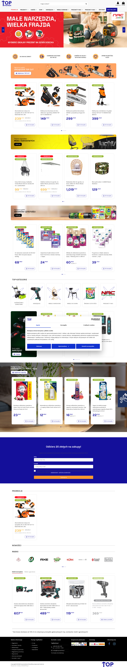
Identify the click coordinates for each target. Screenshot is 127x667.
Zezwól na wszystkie (88, 346)
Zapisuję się (63, 478)
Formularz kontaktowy (57, 654)
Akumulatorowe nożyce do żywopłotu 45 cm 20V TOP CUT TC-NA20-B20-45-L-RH (24, 112)
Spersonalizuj (63, 346)
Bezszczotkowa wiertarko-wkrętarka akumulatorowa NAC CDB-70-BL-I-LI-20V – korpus (102, 607)
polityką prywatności (64, 473)
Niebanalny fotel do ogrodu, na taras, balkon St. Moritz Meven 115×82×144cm (75, 184)
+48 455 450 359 (58, 648)
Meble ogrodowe (29, 573)
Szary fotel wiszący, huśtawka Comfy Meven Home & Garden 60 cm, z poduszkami (24, 184)
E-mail (36, 464)
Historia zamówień (17, 657)
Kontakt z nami (16, 660)
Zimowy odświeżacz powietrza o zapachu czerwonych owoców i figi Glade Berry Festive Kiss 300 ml (76, 408)
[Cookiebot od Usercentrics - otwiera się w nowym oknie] (92, 319)
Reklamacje (15, 649)
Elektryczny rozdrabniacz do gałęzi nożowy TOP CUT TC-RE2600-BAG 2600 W (102, 112)
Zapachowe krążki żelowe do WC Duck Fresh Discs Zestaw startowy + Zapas (50, 255)
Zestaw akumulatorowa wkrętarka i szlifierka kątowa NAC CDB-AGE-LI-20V (24, 607)
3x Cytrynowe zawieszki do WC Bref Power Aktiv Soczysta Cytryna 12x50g (25, 255)
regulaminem (54, 473)
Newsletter (35, 651)
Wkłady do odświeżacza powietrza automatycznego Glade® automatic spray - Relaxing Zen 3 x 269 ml (76, 255)
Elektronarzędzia (17, 573)
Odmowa (39, 346)
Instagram (35, 649)
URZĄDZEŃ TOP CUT (24, 69)
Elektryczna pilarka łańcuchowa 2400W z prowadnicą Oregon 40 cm (75, 112)
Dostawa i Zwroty (16, 647)
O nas (33, 645)
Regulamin (15, 645)
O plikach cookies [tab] (89, 325)
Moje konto (15, 655)
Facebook (34, 647)
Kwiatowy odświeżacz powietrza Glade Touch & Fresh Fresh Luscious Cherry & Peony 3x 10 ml (24, 408)
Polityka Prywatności (17, 651)
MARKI (15, 553)
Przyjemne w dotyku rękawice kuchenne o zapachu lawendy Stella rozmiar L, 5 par (102, 255)
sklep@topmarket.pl (58, 652)
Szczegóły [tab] (63, 325)
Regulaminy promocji (18, 653)
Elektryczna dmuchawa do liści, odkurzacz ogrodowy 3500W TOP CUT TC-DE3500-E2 (49, 112)
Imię (35, 458)
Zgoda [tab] (38, 325)
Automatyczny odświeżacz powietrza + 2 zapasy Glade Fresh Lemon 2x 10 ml (50, 408)
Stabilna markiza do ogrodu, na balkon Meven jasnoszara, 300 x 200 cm (49, 184)
